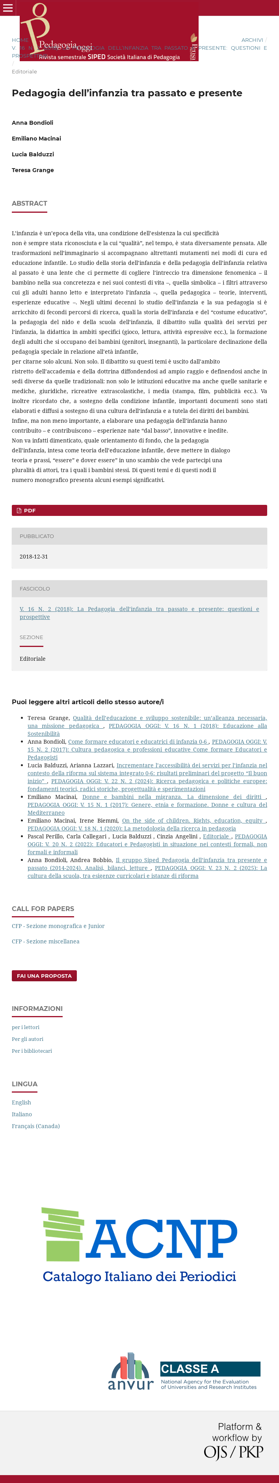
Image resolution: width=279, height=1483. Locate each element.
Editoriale (217, 836)
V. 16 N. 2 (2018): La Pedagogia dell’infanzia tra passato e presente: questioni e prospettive (139, 52)
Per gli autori (27, 1038)
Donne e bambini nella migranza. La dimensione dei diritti (174, 797)
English (21, 1102)
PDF (28, 510)
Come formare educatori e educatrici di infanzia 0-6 (138, 741)
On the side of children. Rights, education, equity (194, 820)
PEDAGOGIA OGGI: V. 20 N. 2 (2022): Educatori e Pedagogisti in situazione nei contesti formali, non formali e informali (147, 844)
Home (20, 40)
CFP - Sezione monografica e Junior (58, 926)
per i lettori (25, 1027)
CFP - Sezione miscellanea (46, 941)
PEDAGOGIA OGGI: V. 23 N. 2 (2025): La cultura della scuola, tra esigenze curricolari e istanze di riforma (147, 871)
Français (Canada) (36, 1126)
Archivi (252, 40)
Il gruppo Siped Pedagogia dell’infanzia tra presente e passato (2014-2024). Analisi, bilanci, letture (147, 864)
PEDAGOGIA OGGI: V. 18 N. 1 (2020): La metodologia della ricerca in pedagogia (132, 828)
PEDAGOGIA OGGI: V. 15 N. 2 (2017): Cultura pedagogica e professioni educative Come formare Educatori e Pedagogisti (147, 749)
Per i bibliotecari (32, 1050)
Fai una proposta (44, 976)
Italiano (22, 1114)
